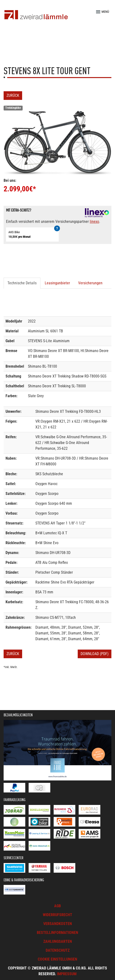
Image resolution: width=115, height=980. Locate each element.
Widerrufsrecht (57, 915)
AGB (57, 906)
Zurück (12, 95)
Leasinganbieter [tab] (57, 283)
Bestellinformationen (57, 932)
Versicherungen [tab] (90, 283)
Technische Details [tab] (22, 283)
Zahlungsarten (57, 941)
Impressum (67, 974)
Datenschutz (58, 950)
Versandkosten (57, 923)
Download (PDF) (95, 653)
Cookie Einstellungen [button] (57, 959)
